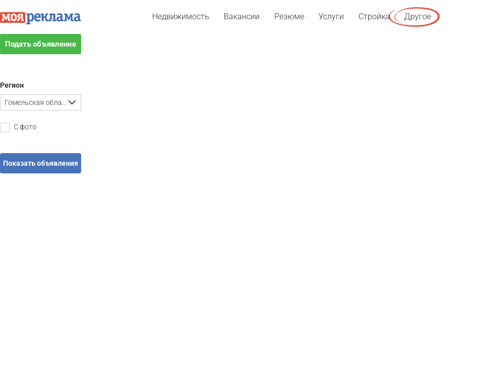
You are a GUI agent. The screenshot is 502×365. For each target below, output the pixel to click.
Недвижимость (180, 16)
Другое (417, 16)
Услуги (331, 16)
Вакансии (242, 16)
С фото (18, 127)
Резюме (289, 16)
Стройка (374, 16)
